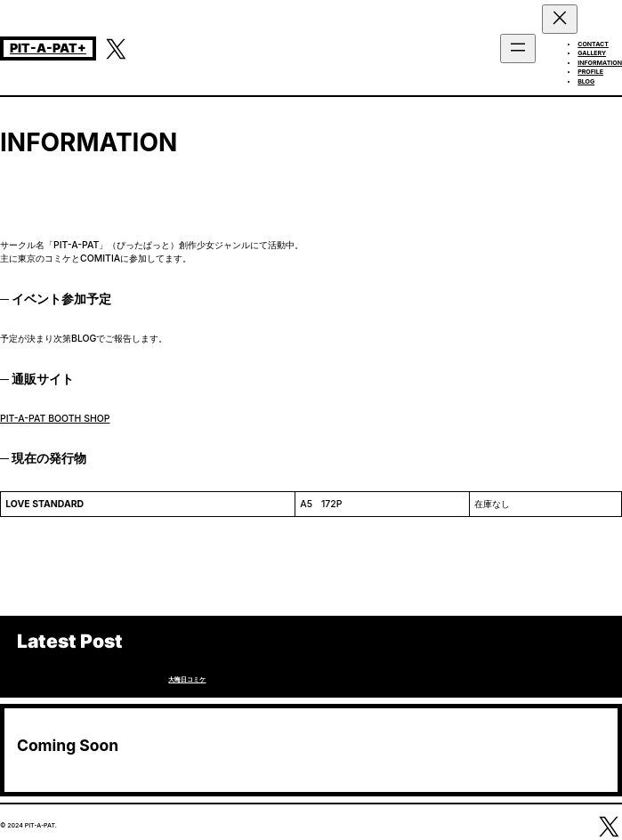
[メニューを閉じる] (560, 19)
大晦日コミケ (187, 679)
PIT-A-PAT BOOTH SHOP (55, 418)
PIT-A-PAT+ (48, 47)
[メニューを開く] (518, 48)
